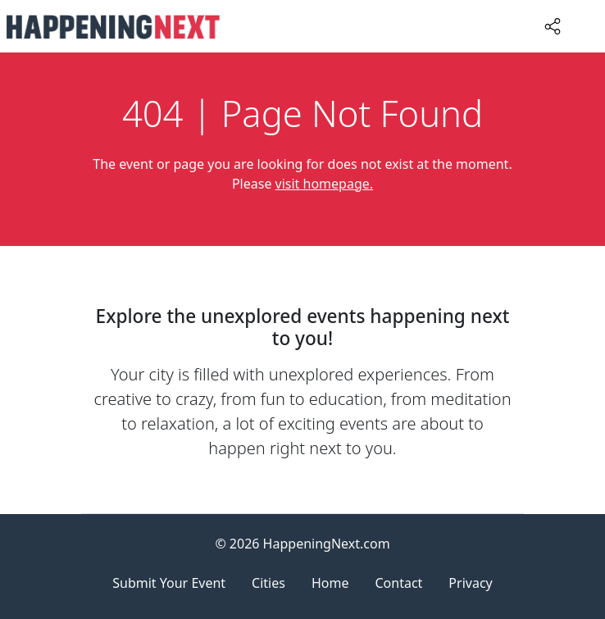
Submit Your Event (168, 583)
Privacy (470, 583)
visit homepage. (324, 184)
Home (330, 583)
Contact (398, 583)
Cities (268, 583)
